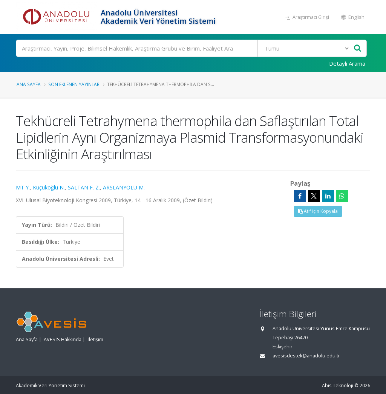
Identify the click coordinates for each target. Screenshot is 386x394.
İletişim (95, 339)
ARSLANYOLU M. (124, 187)
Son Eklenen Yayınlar (74, 84)
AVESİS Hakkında (62, 339)
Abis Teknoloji (337, 385)
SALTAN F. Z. (84, 187)
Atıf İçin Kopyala (318, 211)
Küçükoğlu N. (49, 187)
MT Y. (23, 187)
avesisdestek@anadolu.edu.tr (306, 355)
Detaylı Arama (347, 63)
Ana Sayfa (29, 84)
